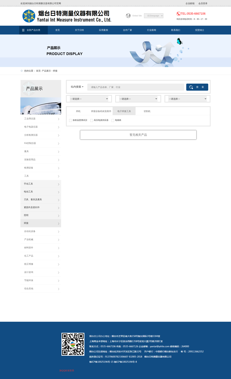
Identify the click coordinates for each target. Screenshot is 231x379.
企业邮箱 (190, 3)
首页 (57, 30)
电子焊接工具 (124, 111)
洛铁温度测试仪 (80, 120)
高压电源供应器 (101, 120)
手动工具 (28, 183)
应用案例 (103, 30)
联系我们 (175, 30)
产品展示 (46, 70)
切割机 (147, 111)
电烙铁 (118, 120)
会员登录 (202, 3)
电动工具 (28, 191)
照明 (26, 215)
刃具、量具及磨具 (33, 199)
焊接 (55, 70)
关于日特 (79, 30)
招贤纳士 (199, 30)
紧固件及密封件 (32, 207)
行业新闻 (151, 30)
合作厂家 (127, 30)
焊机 (78, 111)
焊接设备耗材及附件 (101, 111)
